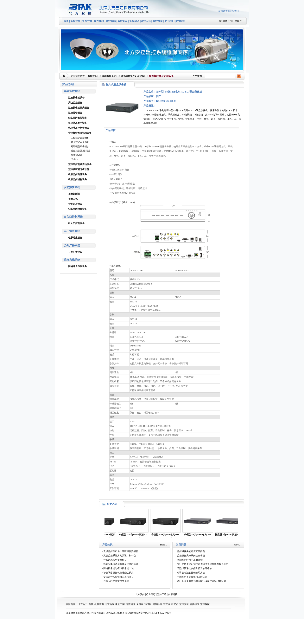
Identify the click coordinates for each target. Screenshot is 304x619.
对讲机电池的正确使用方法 (191, 572)
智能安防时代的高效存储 (190, 559)
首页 (66, 21)
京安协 (166, 604)
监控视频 (205, 604)
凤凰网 (139, 604)
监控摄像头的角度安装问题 (191, 551)
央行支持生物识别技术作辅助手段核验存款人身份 (202, 564)
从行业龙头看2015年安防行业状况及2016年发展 (201, 581)
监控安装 (146, 21)
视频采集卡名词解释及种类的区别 (120, 564)
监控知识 (122, 21)
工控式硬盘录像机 (80, 138)
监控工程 (162, 594)
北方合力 (82, 604)
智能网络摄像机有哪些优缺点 (118, 572)
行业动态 (150, 594)
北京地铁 (109, 604)
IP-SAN (74, 159)
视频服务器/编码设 (80, 150)
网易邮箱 (157, 604)
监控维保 (158, 21)
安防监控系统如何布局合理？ (118, 577)
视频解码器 (76, 155)
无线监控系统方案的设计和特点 (119, 555)
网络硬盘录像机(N (80, 146)
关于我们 (169, 21)
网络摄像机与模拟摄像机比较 (118, 568)
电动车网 (120, 604)
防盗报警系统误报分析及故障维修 (194, 568)
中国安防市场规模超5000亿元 (192, 577)
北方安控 (140, 594)
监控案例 (99, 21)
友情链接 (223, 11)
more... (163, 544)
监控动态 (134, 21)
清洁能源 (130, 604)
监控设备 (75, 21)
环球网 (147, 604)
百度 (91, 604)
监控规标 (111, 21)
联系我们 (234, 11)
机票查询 (99, 604)
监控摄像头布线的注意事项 (191, 555)
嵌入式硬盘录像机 (80, 142)
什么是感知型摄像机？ (115, 559)
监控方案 (87, 21)
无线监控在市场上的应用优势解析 (120, 551)
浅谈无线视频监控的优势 (116, 581)
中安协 (174, 604)
